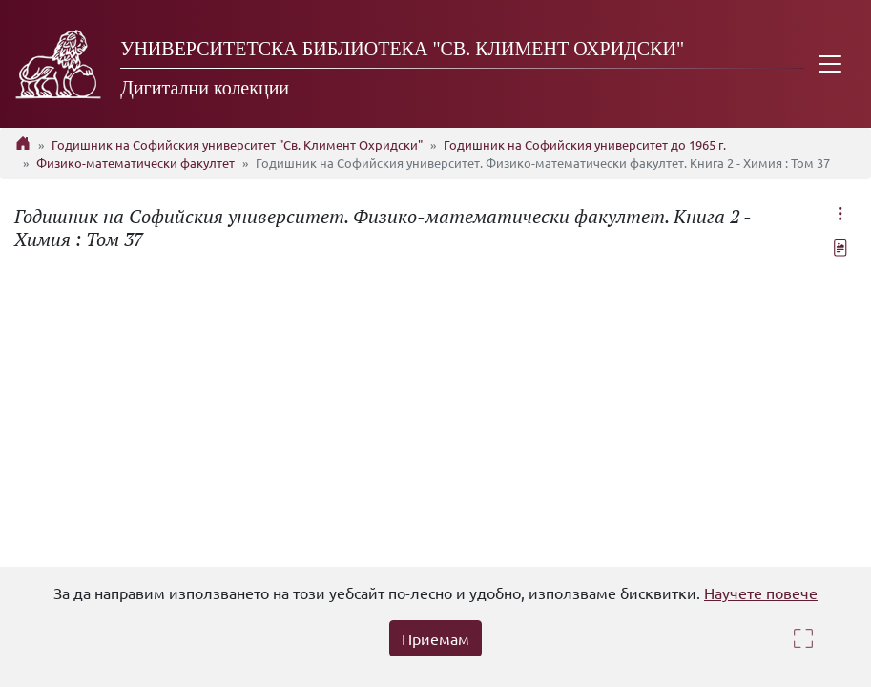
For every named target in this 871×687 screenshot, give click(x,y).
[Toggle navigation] (830, 63)
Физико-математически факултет (135, 163)
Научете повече (761, 592)
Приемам (435, 638)
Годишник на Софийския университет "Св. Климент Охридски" (237, 144)
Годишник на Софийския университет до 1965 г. (585, 144)
